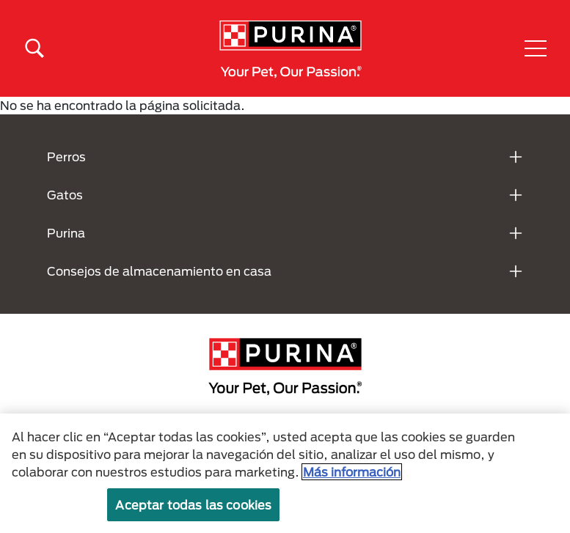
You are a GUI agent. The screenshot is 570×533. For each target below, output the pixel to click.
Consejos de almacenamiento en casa (159, 271)
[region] (285, 473)
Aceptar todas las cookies (193, 505)
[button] (536, 48)
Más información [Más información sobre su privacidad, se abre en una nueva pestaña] (352, 472)
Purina (66, 233)
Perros (66, 156)
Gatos (65, 195)
